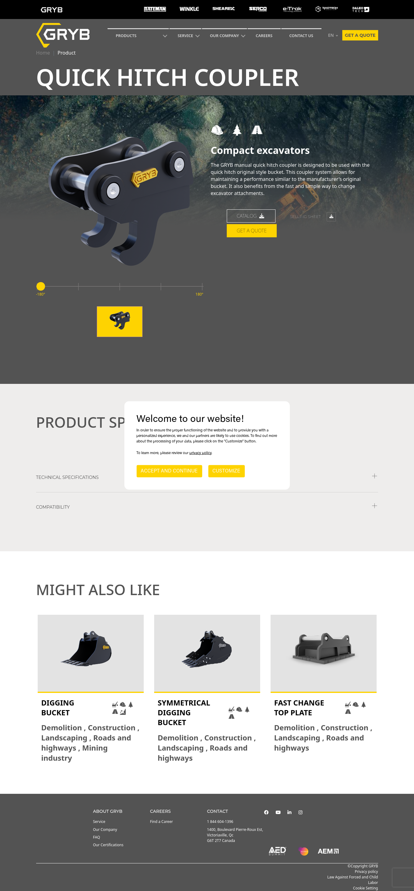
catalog (251, 215)
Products (126, 35)
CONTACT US (301, 35)
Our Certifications (108, 844)
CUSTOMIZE (226, 471)
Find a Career (161, 821)
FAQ (96, 837)
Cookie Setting (365, 888)
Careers (264, 35)
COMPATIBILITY (53, 507)
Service (99, 821)
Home (43, 52)
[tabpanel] (90, 689)
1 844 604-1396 (220, 821)
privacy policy (200, 453)
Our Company (224, 35)
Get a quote (360, 35)
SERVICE (185, 35)
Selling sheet (313, 216)
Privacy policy (366, 871)
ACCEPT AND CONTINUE (169, 471)
